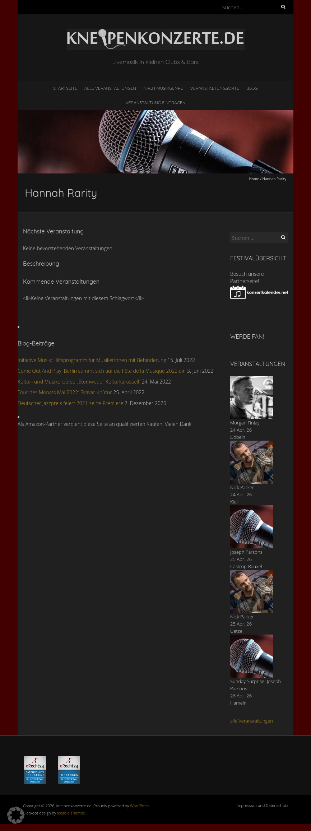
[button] (16, 815)
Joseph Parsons (246, 552)
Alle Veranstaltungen (110, 88)
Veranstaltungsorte (214, 88)
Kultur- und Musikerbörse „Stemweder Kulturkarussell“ (79, 381)
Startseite (65, 88)
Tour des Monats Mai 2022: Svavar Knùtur (65, 392)
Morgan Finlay (245, 422)
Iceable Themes (71, 813)
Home (254, 178)
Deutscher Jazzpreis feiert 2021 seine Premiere (70, 403)
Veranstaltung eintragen (156, 102)
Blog (252, 88)
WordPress (139, 805)
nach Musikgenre (163, 88)
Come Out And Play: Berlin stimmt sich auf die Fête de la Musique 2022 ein (102, 370)
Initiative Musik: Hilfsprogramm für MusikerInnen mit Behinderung (92, 360)
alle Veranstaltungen (251, 721)
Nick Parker (242, 487)
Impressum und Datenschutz (262, 805)
